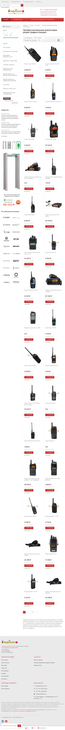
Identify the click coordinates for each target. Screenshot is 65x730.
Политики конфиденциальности (27, 711)
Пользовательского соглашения (9, 711)
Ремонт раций (38, 660)
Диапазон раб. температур (10, 69)
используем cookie (11, 725)
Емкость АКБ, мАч (10, 88)
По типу (37, 25)
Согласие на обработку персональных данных (32, 709)
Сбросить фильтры (9, 100)
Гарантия (4, 668)
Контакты (38, 1)
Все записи (4, 136)
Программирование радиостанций (44, 662)
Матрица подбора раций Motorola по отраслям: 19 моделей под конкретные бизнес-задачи (10, 126)
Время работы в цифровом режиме (10, 80)
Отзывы (3, 673)
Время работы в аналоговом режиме (10, 74)
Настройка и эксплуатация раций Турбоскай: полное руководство (10, 132)
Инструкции (5, 670)
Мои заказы (4, 686)
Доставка (4, 665)
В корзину (28, 75)
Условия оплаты (15, 1)
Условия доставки (28, 1)
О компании (5, 676)
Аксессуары (18, 19)
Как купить (6, 1)
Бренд (10, 43)
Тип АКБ (10, 84)
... (61, 19)
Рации (6, 19)
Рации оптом (38, 665)
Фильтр (7, 26)
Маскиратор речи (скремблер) (10, 93)
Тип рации (10, 47)
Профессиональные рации (49, 25)
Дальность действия (10, 61)
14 (32, 612)
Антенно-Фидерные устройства (42, 19)
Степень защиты (10, 64)
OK (19, 725)
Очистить (15, 102)
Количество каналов (10, 51)
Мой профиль (5, 688)
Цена (10, 30)
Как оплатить (5, 662)
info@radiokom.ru (19, 13)
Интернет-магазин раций (8, 646)
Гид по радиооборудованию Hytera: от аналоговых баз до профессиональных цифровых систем (9, 117)
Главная (25, 25)
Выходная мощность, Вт (10, 56)
